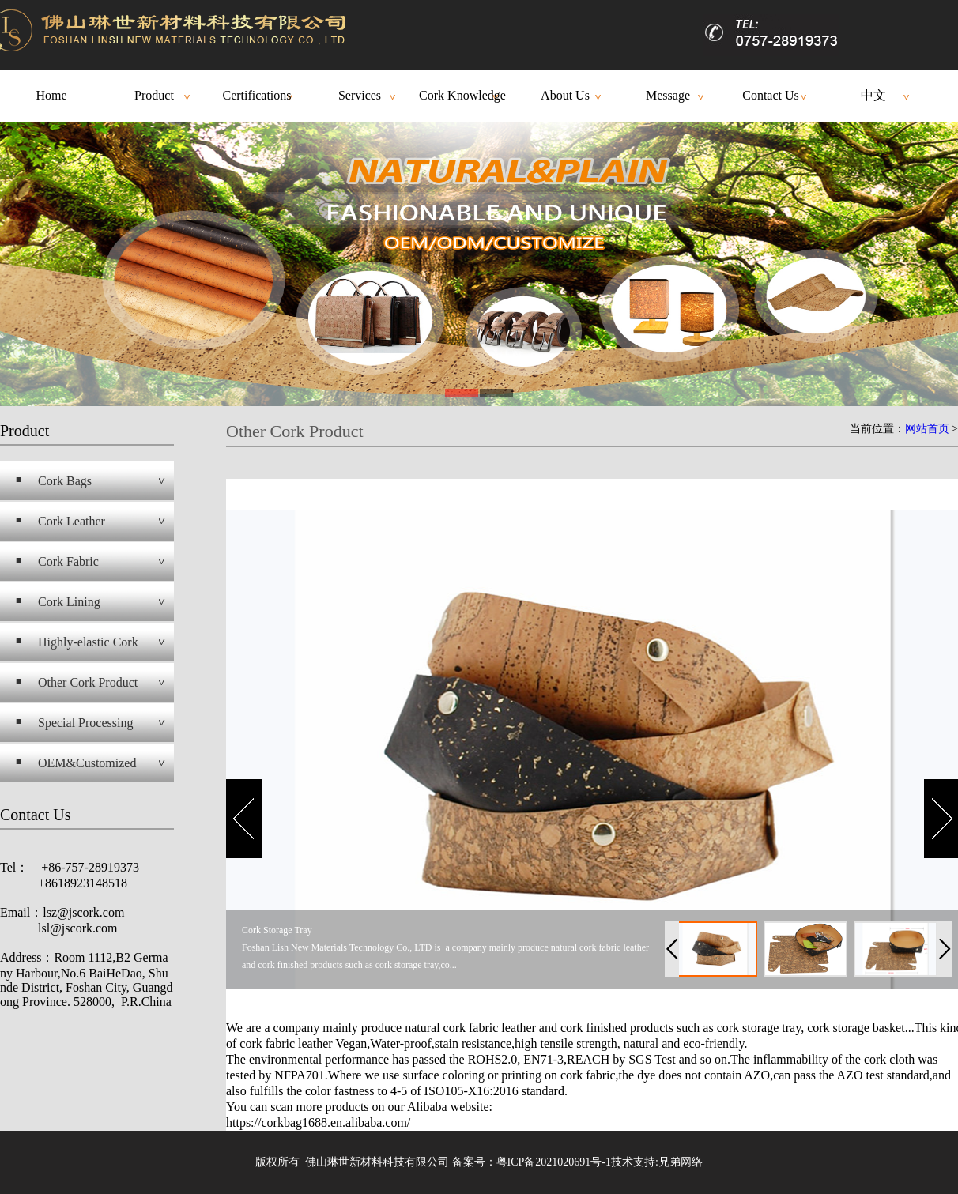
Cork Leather (71, 521)
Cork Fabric (68, 561)
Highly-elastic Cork (88, 642)
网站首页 (927, 429)
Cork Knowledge (462, 95)
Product (154, 95)
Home (51, 95)
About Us (565, 95)
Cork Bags (65, 481)
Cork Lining (69, 601)
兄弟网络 (680, 1162)
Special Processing (85, 722)
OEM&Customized (87, 763)
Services (359, 95)
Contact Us (770, 95)
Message (668, 95)
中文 (873, 95)
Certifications (256, 95)
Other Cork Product (88, 682)
